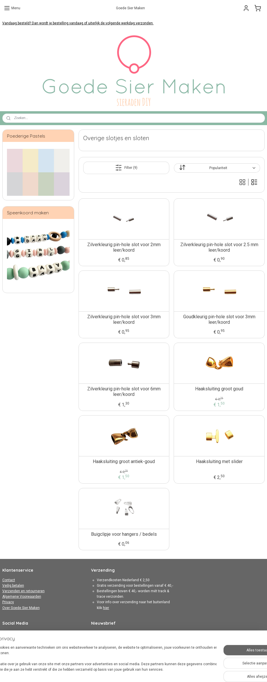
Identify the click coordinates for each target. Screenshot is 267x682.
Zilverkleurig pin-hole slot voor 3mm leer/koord (124, 319)
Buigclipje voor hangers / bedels (124, 534)
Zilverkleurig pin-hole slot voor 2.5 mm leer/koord (219, 247)
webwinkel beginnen (149, 671)
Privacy (8, 602)
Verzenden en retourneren (23, 591)
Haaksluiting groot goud (219, 389)
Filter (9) (126, 167)
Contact (8, 580)
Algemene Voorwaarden (21, 597)
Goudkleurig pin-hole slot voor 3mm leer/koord (219, 319)
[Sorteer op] (217, 168)
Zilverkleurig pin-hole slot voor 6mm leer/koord (124, 391)
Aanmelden (105, 645)
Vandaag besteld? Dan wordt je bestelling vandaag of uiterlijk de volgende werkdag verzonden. (78, 23)
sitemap (116, 671)
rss (128, 671)
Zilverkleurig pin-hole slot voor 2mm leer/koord (124, 247)
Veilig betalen (13, 586)
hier (106, 608)
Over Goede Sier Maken (21, 608)
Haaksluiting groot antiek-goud (124, 461)
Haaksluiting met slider (219, 461)
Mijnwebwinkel (197, 671)
